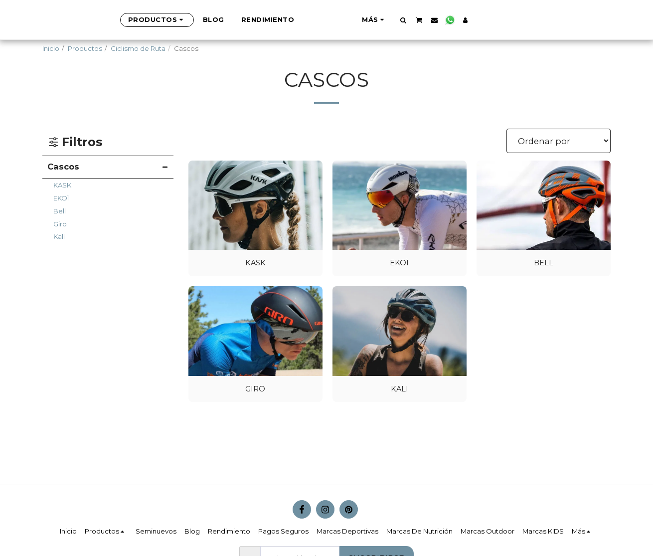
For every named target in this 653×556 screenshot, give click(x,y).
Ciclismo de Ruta (138, 48)
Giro (60, 224)
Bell (59, 211)
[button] (453, 19)
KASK (62, 185)
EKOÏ (61, 198)
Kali (59, 236)
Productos (85, 48)
